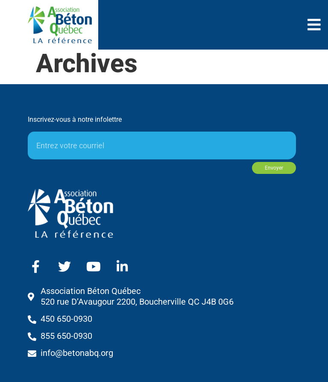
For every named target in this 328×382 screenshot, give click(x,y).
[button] (314, 24)
